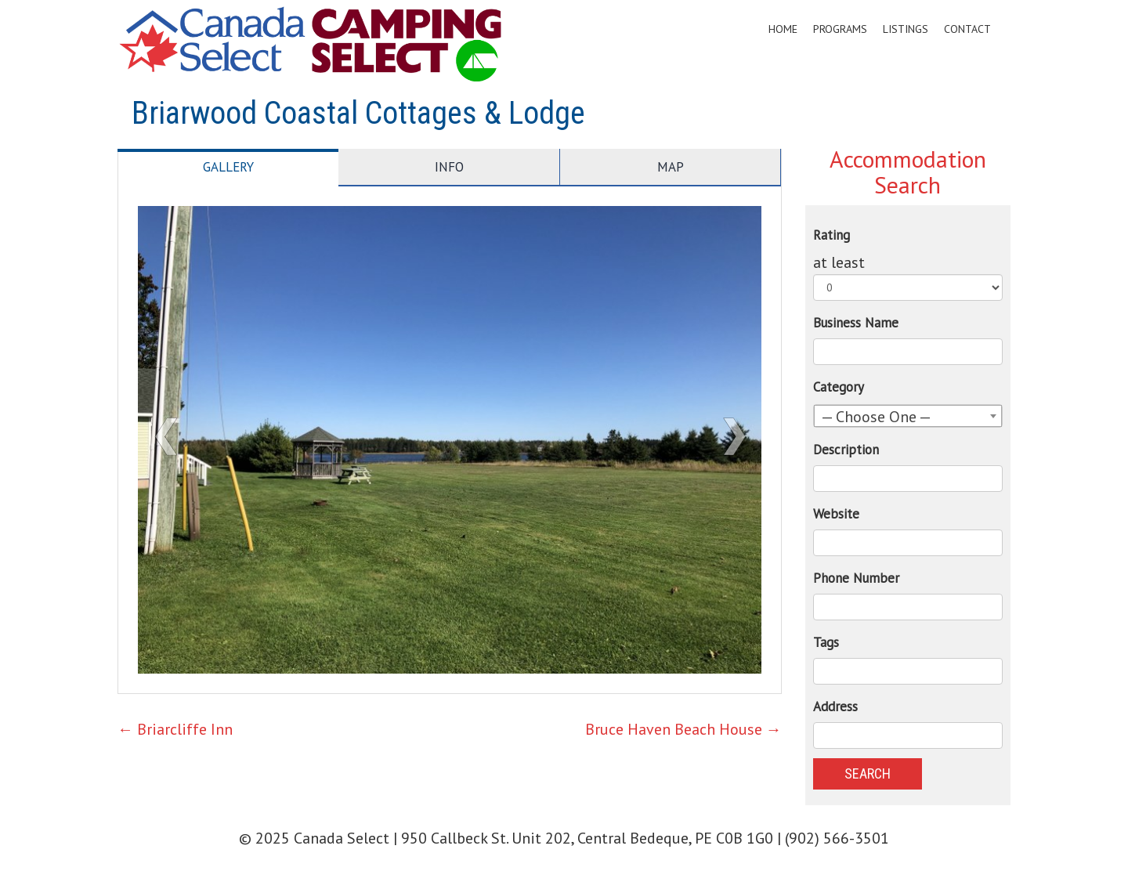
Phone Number (856, 578)
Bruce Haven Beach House (683, 729)
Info (449, 166)
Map (670, 166)
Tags (826, 642)
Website (836, 513)
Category (838, 387)
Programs (840, 29)
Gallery (228, 166)
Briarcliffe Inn (175, 729)
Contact (967, 29)
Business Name (855, 322)
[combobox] (908, 416)
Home (782, 29)
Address (835, 706)
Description (846, 449)
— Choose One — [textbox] (876, 417)
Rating (831, 235)
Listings (905, 29)
